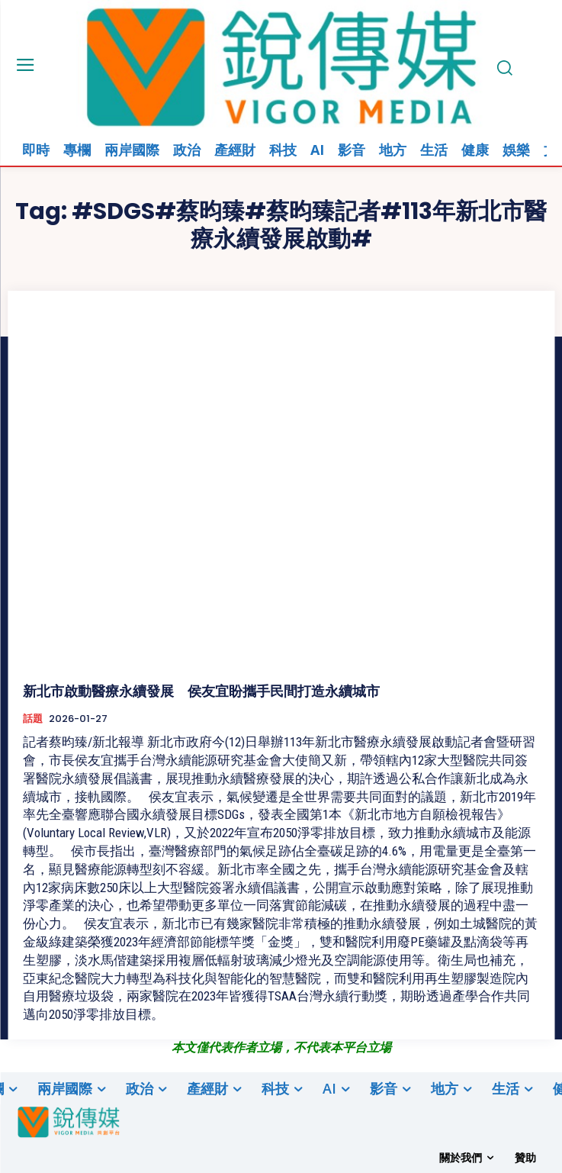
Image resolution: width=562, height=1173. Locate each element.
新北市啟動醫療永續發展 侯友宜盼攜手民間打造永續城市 (201, 691)
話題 (33, 719)
